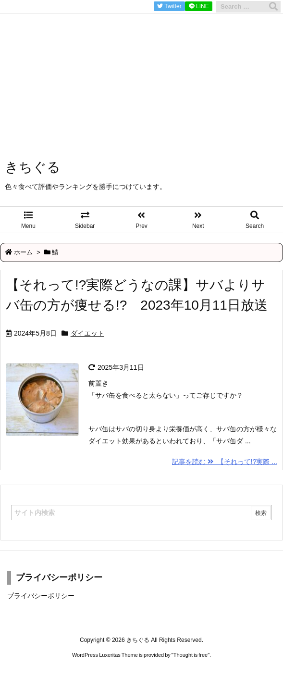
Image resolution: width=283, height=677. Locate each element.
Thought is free (190, 655)
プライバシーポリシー (40, 596)
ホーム (23, 252)
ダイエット (87, 333)
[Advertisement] (141, 67)
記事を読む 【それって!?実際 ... (224, 461)
